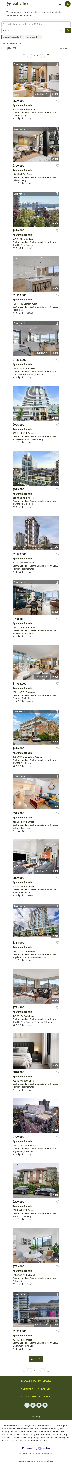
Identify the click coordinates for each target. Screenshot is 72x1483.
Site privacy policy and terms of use (36, 1461)
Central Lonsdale (11, 37)
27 (55, 94)
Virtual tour (42, 94)
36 (55, 742)
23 (55, 612)
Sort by (63, 48)
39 (55, 223)
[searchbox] (34, 24)
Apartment (32, 37)
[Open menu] (2, 4)
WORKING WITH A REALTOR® (36, 1389)
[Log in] (68, 4)
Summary (14, 48)
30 (55, 159)
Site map (36, 1417)
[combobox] (36, 24)
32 (55, 1130)
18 (55, 288)
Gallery (2, 48)
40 (55, 353)
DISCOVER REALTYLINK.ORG (36, 1381)
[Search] (60, 3)
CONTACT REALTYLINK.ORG (36, 1396)
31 (55, 1259)
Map (8, 48)
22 (55, 418)
